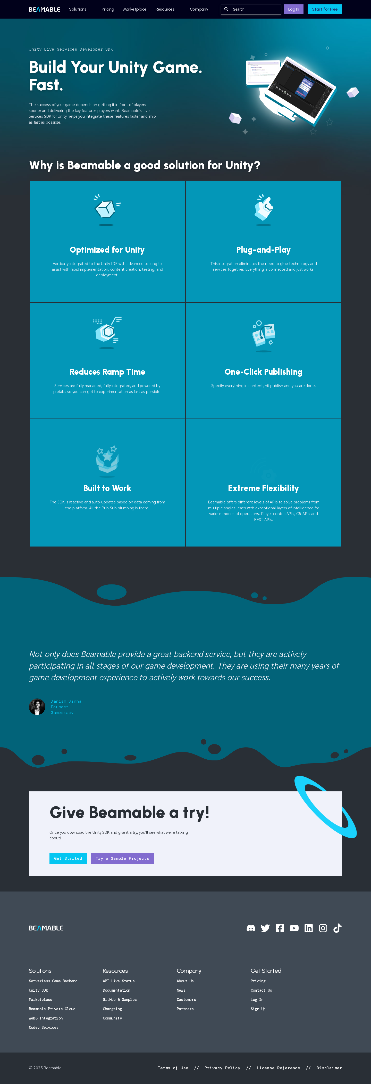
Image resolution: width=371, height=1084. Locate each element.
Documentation (116, 990)
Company (199, 9)
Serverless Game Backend (53, 981)
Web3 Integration (46, 1018)
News (181, 990)
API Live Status (118, 981)
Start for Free (325, 9)
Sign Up (258, 1008)
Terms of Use (174, 1068)
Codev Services (43, 1027)
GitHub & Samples (120, 999)
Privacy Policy (222, 1068)
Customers (186, 999)
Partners (185, 1008)
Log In (293, 9)
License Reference (278, 1068)
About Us (185, 981)
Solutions (78, 9)
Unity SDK (38, 990)
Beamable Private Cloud (52, 1008)
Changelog (112, 1008)
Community (112, 1018)
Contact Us (261, 990)
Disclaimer (328, 1068)
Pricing (108, 9)
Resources (165, 9)
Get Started (68, 858)
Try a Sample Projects (122, 858)
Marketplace (135, 9)
